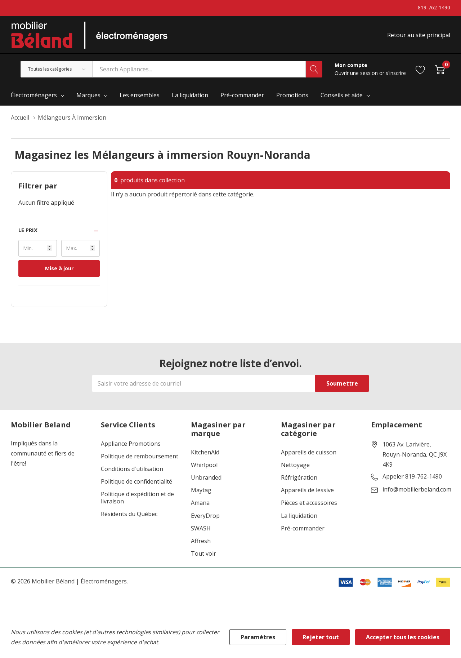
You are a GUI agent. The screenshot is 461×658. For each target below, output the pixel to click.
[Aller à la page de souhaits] (420, 69)
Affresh (201, 541)
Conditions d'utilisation (132, 469)
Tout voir (203, 553)
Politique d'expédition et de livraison (137, 497)
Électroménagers (34, 95)
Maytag (201, 490)
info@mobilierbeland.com (416, 489)
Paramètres (258, 637)
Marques (88, 95)
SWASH (201, 528)
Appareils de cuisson (308, 452)
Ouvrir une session (357, 73)
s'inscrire (396, 73)
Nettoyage (295, 465)
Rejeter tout (321, 637)
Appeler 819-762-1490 (412, 476)
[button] (59, 230)
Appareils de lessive (307, 490)
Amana (200, 502)
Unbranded (206, 477)
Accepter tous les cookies (402, 637)
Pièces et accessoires (309, 502)
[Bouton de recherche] (314, 69)
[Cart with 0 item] (440, 69)
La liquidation (299, 515)
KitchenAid (205, 452)
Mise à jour (59, 268)
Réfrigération (299, 477)
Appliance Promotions (131, 443)
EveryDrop (205, 515)
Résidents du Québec (129, 514)
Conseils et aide (342, 95)
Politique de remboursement (139, 456)
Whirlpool (204, 465)
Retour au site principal (418, 35)
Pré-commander (303, 528)
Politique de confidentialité (136, 481)
